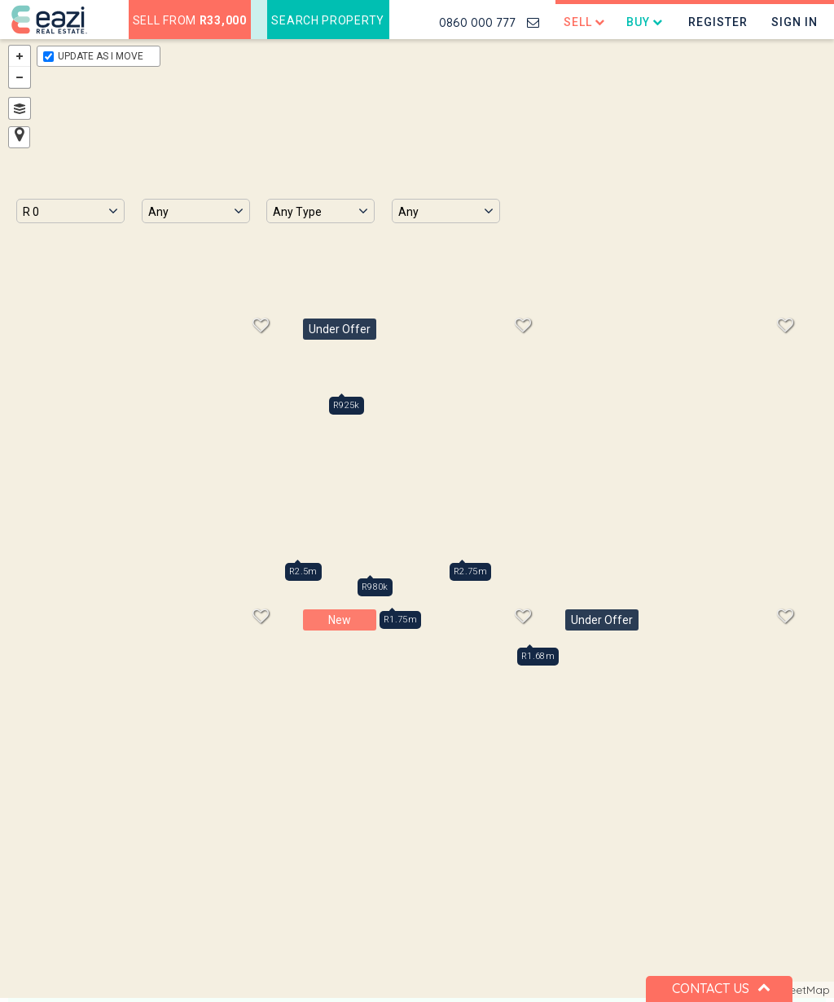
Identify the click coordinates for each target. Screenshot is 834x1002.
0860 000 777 (477, 22)
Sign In (794, 22)
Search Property (327, 20)
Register (718, 22)
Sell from (190, 20)
